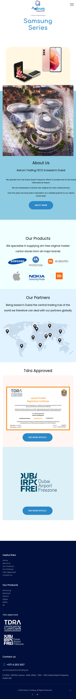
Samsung (7, 590)
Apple (5, 599)
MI (4, 605)
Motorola (6, 593)
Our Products (8, 566)
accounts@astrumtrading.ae (15, 670)
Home (5, 560)
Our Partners (8, 569)
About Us (7, 563)
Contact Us (7, 575)
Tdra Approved (9, 572)
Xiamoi (6, 596)
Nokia (5, 602)
